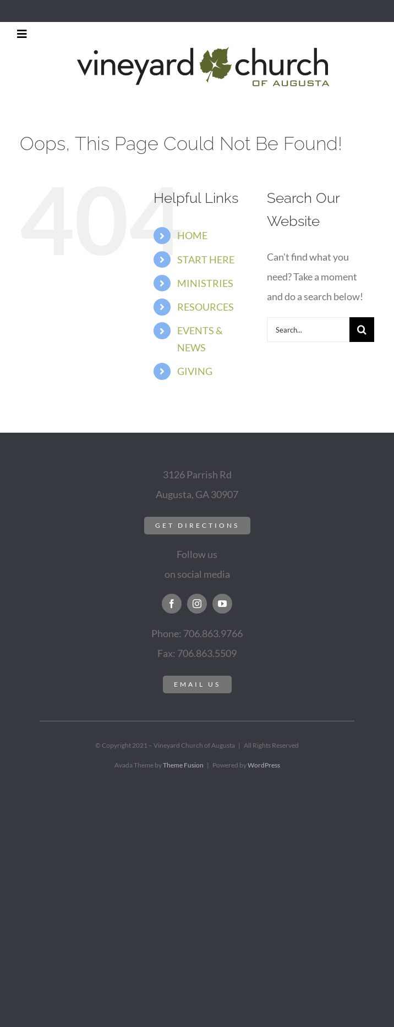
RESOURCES (205, 307)
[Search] (361, 329)
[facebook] (172, 604)
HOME (192, 235)
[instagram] (197, 604)
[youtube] (222, 604)
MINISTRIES (205, 283)
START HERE (205, 259)
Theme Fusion (183, 765)
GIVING (194, 371)
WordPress (264, 765)
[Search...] (308, 329)
